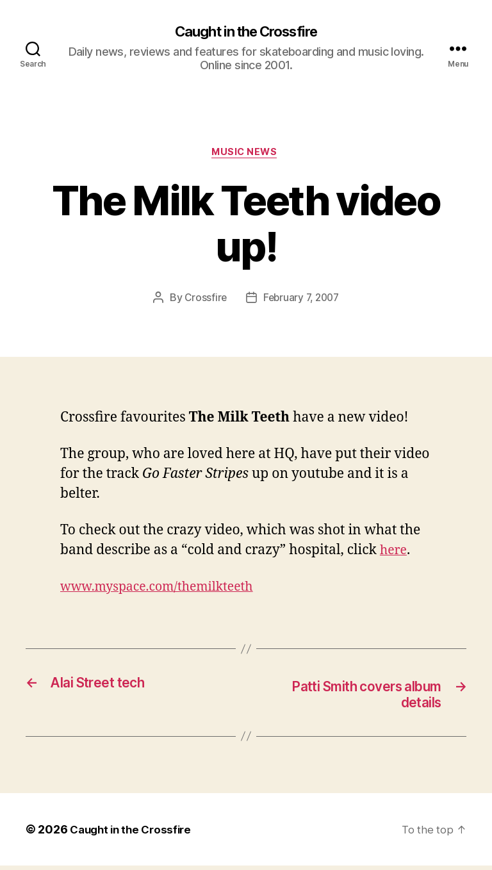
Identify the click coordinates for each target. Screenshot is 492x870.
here (394, 553)
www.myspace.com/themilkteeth (165, 589)
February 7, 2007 (301, 301)
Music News (246, 154)
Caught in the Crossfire (245, 32)
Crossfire (203, 301)
